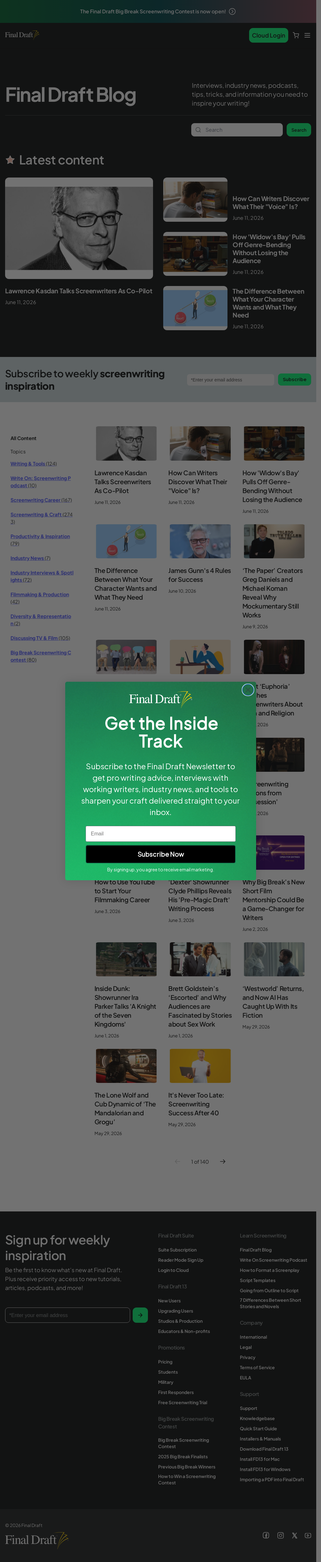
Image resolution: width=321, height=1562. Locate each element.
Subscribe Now (160, 854)
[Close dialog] (248, 689)
